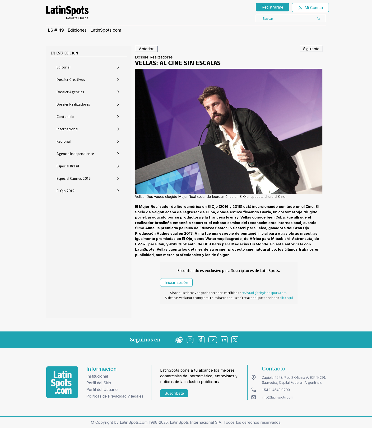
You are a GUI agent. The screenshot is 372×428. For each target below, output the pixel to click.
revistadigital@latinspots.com (264, 293)
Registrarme (272, 7)
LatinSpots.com (105, 30)
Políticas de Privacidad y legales (114, 396)
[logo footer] (62, 382)
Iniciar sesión (176, 282)
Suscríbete (174, 393)
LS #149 (56, 30)
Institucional (97, 376)
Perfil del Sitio (98, 382)
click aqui (286, 298)
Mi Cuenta (310, 7)
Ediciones (77, 30)
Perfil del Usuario (102, 389)
